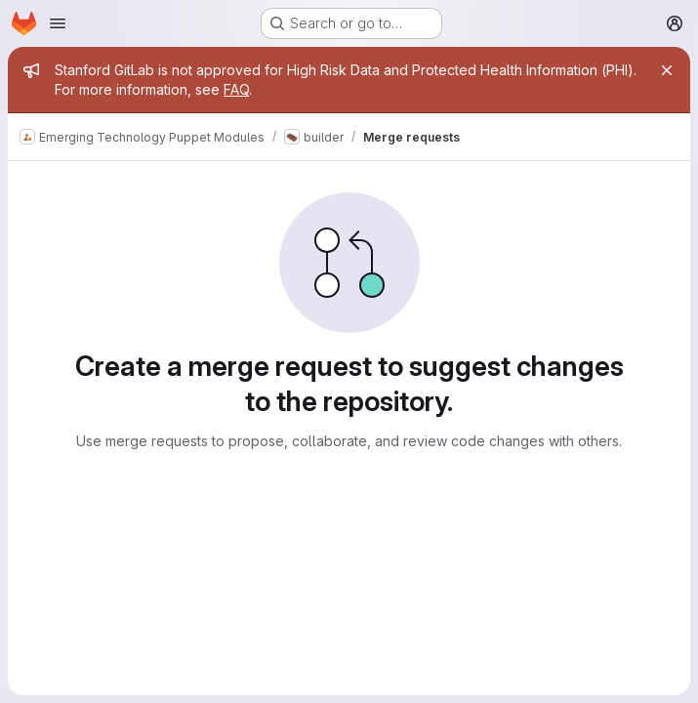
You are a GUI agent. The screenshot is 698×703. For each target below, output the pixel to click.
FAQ (236, 89)
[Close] (666, 70)
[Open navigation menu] (57, 23)
